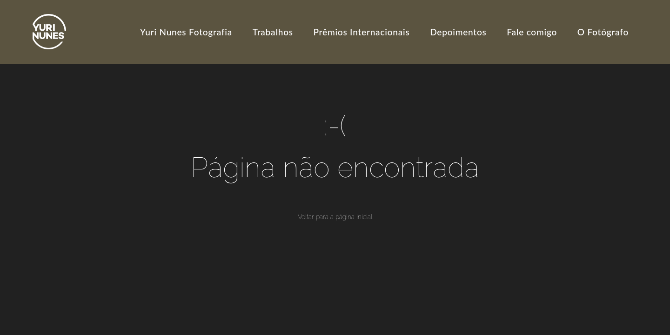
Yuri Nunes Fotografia (186, 32)
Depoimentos (458, 32)
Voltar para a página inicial (335, 217)
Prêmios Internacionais (362, 32)
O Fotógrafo (603, 32)
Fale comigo (532, 32)
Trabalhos (273, 32)
